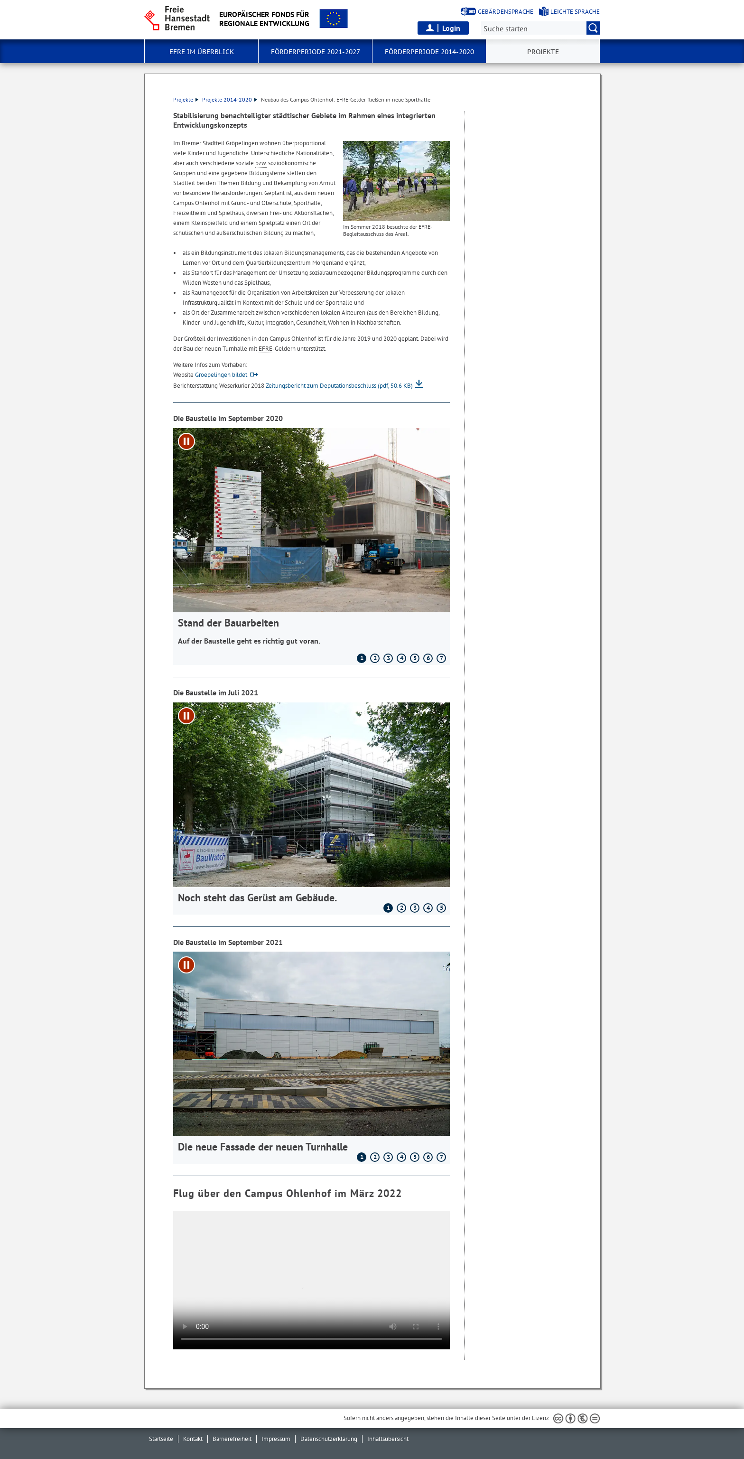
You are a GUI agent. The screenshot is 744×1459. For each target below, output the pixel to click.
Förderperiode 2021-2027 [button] (315, 51)
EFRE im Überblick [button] (201, 51)
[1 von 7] (311, 541)
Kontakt (193, 1439)
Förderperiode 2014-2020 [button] (429, 51)
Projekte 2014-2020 (229, 99)
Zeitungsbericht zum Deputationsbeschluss (339, 386)
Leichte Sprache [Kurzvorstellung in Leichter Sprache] (575, 12)
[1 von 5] (311, 802)
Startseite (161, 1439)
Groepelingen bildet (221, 375)
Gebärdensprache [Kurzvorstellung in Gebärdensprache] (505, 12)
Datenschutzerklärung (328, 1439)
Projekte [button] (543, 51)
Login (451, 28)
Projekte (185, 99)
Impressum (275, 1439)
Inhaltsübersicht (388, 1439)
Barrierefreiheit (232, 1439)
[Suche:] (540, 28)
